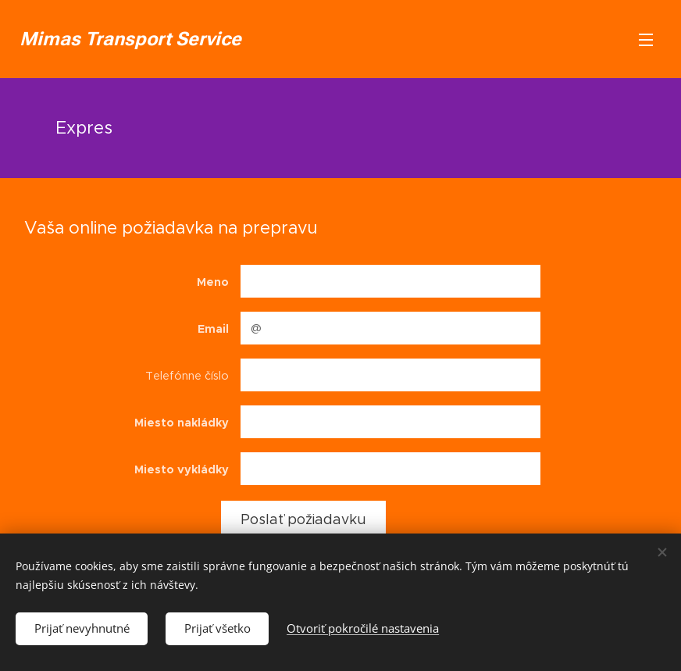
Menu (646, 40)
